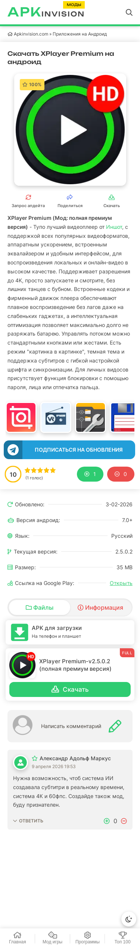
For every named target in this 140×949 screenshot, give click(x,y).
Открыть (121, 583)
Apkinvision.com (31, 34)
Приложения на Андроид (80, 34)
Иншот (114, 227)
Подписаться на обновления (79, 449)
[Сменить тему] (128, 919)
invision (46, 12)
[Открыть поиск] (129, 12)
